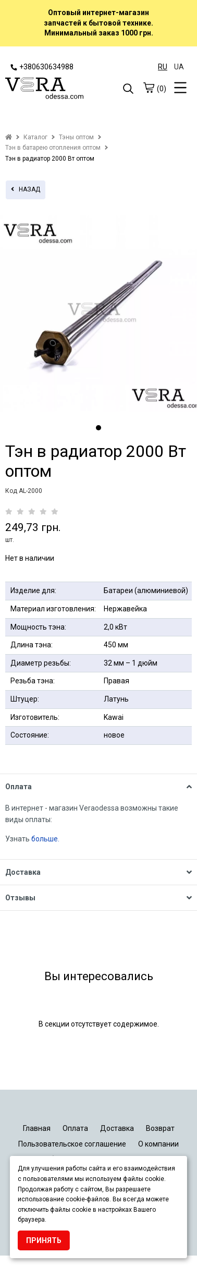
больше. (46, 839)
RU (162, 67)
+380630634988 (41, 67)
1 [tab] (98, 427)
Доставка (117, 1128)
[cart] (148, 87)
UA (179, 67)
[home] (8, 137)
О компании (158, 1144)
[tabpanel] (98, 314)
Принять (43, 1240)
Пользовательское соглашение (72, 1144)
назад (25, 189)
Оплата (75, 1128)
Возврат (160, 1128)
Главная (37, 1128)
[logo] (51, 89)
